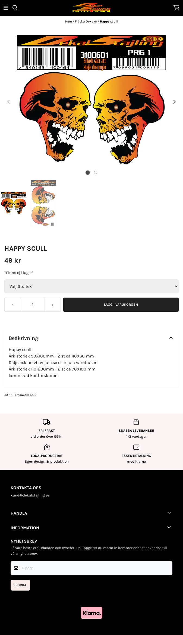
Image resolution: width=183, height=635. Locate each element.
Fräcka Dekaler (86, 21)
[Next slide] (174, 102)
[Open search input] (15, 7)
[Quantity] (33, 304)
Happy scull (109, 21)
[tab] (88, 172)
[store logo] (91, 8)
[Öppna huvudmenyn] (5, 7)
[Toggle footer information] (170, 512)
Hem (69, 21)
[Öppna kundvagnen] (176, 7)
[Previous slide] (8, 102)
